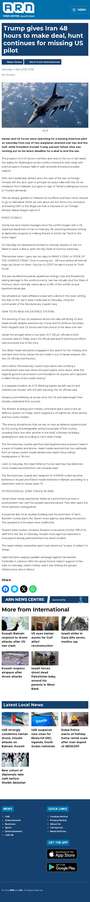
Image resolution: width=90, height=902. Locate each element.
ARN (12, 890)
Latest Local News (23, 704)
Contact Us (56, 827)
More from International (44, 62)
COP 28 (9, 835)
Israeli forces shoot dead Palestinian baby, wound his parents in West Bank (44, 670)
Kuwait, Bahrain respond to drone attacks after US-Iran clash (15, 631)
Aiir (21, 890)
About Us (55, 824)
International (13, 820)
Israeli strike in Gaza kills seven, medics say (74, 629)
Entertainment (13, 831)
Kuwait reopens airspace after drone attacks (15, 664)
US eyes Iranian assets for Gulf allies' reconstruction (44, 631)
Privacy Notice (58, 820)
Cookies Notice (59, 816)
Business (10, 824)
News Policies (58, 831)
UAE (7, 816)
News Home (14, 62)
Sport (8, 827)
